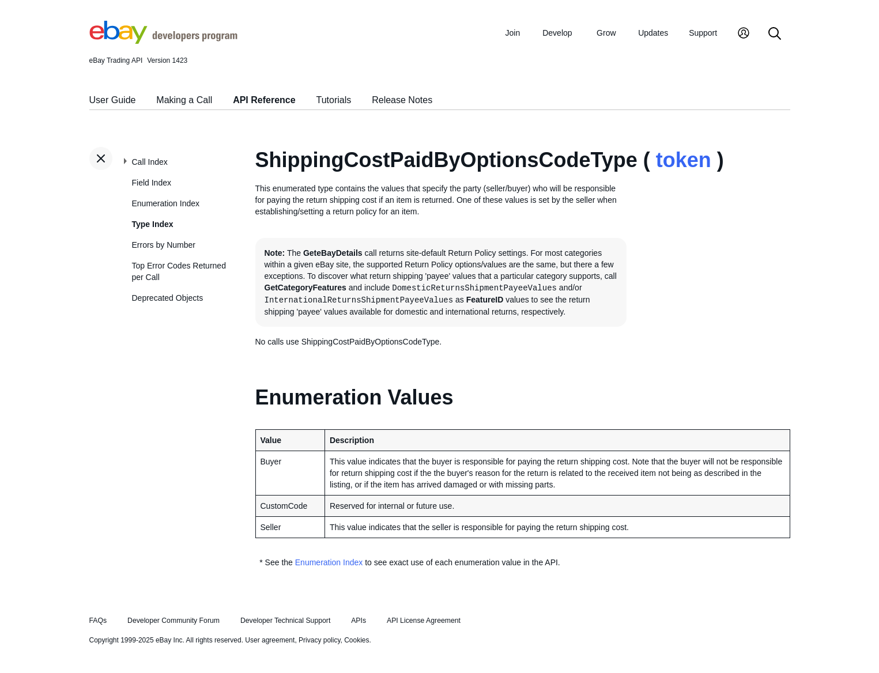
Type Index (152, 224)
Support (703, 32)
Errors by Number (163, 244)
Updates (653, 32)
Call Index (150, 162)
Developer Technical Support (285, 621)
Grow (606, 32)
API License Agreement (424, 621)
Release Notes (402, 100)
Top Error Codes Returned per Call (179, 271)
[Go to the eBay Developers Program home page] (163, 41)
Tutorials (334, 100)
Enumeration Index (166, 203)
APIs (358, 621)
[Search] (775, 34)
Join (512, 32)
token (683, 160)
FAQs (98, 621)
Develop (557, 32)
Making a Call (184, 100)
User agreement (270, 640)
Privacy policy (319, 640)
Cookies (356, 640)
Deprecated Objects (167, 298)
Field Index (151, 182)
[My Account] (743, 34)
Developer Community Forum (173, 621)
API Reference (264, 100)
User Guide (112, 100)
